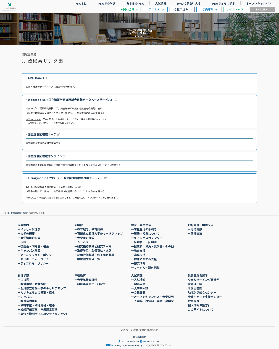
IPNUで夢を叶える (189, 3)
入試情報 (160, 3)
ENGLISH (262, 9)
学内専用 (208, 9)
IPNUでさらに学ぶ (223, 3)
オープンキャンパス (259, 3)
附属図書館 (16, 212)
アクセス (154, 9)
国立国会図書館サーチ (42, 134)
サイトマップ (234, 9)
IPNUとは (81, 3)
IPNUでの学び (106, 3)
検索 (25, 212)
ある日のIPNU (135, 3)
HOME (6, 212)
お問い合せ (127, 9)
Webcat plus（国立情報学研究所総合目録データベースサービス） (71, 99)
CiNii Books (36, 78)
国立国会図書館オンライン (45, 156)
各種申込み (181, 9)
